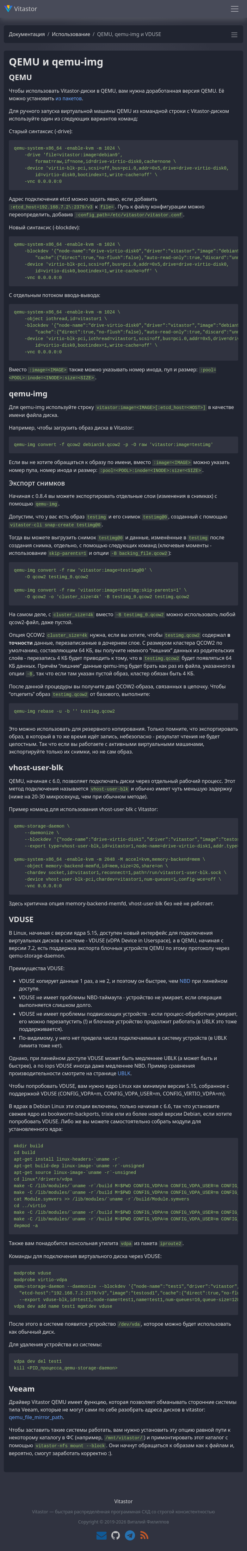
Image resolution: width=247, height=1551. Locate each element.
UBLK (124, 1073)
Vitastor (20, 8)
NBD (185, 980)
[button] (234, 36)
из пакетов (69, 98)
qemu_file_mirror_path (36, 1417)
